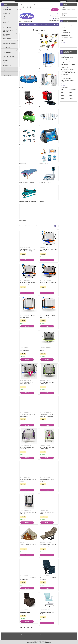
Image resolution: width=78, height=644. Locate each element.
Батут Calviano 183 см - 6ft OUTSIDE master (47, 447)
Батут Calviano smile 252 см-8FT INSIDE (28, 480)
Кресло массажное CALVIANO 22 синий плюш (48, 578)
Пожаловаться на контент (45, 642)
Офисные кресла (7, 27)
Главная (23, 24)
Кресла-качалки (6, 47)
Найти (54, 9)
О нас (4, 70)
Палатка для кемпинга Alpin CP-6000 (48, 512)
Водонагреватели (7, 38)
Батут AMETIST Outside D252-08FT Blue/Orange (27, 316)
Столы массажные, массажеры (7, 53)
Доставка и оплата (7, 75)
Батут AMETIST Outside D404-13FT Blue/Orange (27, 349)
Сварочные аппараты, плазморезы (8, 30)
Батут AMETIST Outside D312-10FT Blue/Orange (47, 316)
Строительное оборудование (6, 12)
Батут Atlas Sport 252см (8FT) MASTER (47, 349)
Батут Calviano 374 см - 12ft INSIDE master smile (27, 383)
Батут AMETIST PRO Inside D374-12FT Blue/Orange (28, 283)
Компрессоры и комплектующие (6, 34)
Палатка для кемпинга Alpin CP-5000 (28, 545)
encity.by (63, 42)
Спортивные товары (7, 16)
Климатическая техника (8, 25)
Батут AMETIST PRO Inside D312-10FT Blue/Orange (48, 250)
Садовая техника (7, 9)
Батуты (4, 18)
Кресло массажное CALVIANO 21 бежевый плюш (28, 578)
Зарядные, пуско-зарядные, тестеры (9, 44)
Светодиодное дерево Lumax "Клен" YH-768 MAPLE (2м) (27, 250)
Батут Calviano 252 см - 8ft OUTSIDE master (27, 447)
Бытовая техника (6, 49)
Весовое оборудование (8, 56)
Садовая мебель (7, 65)
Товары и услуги (6, 7)
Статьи (4, 67)
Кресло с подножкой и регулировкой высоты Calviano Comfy (47, 612)
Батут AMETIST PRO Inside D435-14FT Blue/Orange (48, 283)
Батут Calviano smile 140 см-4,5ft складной (28, 512)
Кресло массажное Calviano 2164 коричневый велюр (28, 611)
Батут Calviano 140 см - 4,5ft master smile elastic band (47, 415)
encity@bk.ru (64, 46)
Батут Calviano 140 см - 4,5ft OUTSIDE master (27, 415)
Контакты (47, 24)
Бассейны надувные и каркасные (8, 21)
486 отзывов (63, 1)
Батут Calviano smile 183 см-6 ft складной (48, 480)
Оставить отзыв (55, 16)
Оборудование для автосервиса (7, 59)
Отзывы (4, 72)
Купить (27, 260)
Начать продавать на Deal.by (8, 1)
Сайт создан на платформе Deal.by (39, 641)
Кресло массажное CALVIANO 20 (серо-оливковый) (48, 545)
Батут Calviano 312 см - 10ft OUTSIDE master (47, 383)
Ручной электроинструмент (9, 40)
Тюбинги (5, 63)
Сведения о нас (43, 637)
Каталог (4, 637)
